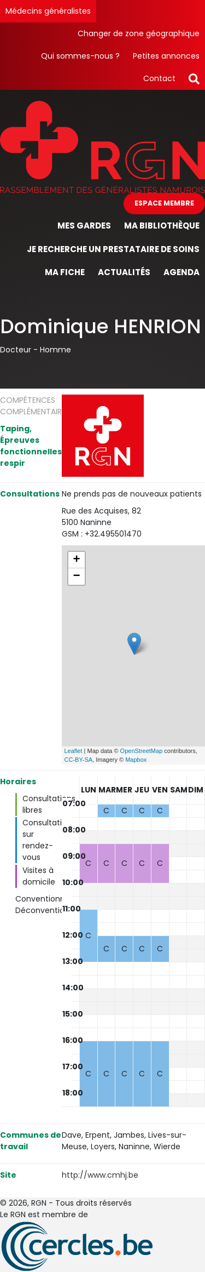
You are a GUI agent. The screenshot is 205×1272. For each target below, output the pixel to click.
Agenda (181, 272)
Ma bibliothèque (162, 225)
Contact (159, 78)
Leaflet (74, 751)
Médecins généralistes (48, 10)
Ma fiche (65, 272)
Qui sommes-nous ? (80, 55)
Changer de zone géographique (139, 33)
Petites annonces (166, 55)
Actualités (124, 272)
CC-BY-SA (79, 759)
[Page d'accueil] (102, 146)
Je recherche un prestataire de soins (113, 249)
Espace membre (164, 203)
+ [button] (76, 560)
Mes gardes (84, 225)
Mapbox (136, 759)
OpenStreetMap (141, 751)
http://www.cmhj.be (100, 1175)
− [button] (76, 576)
